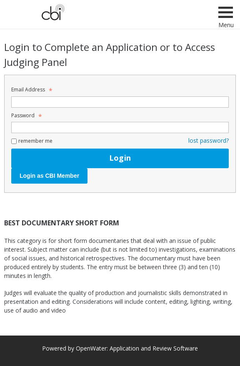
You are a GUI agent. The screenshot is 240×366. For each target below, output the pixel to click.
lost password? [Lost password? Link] (208, 140)
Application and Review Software (154, 348)
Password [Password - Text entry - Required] (25, 115)
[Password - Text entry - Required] (120, 127)
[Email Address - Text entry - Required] (120, 102)
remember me (35, 140)
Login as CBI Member (49, 175)
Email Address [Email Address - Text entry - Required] (30, 89)
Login (120, 158)
